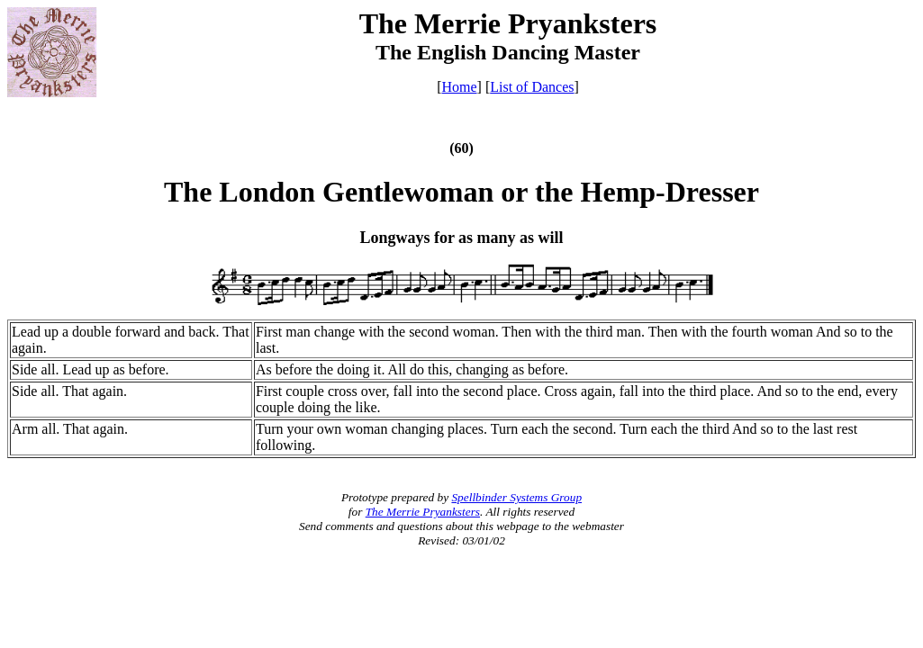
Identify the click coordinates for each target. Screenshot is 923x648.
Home (458, 86)
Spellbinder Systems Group (516, 497)
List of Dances (532, 86)
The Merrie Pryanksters (423, 511)
